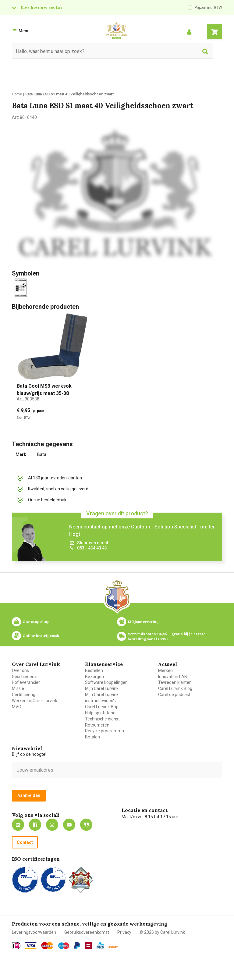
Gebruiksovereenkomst (86, 932)
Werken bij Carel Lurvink (34, 700)
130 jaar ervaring (143, 621)
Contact (25, 842)
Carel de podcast (174, 694)
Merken (165, 670)
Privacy (124, 932)
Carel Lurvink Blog (175, 688)
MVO (16, 706)
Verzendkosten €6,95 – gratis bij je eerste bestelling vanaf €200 (167, 636)
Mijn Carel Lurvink (102, 688)
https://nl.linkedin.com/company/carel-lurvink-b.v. (18, 825)
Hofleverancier (26, 682)
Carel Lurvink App (102, 706)
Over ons (20, 670)
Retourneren (97, 725)
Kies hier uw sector (41, 7)
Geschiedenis (24, 676)
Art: (28, 398)
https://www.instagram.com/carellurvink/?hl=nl (52, 825)
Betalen (92, 736)
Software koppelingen (106, 682)
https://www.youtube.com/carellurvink (69, 825)
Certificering (23, 694)
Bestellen (94, 670)
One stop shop (36, 621)
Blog (86, 825)
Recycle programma (104, 730)
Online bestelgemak (41, 635)
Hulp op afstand (100, 712)
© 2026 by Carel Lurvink (162, 932)
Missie (18, 688)
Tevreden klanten (175, 682)
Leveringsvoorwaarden (34, 932)
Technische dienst (102, 718)
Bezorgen (94, 676)
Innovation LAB (172, 676)
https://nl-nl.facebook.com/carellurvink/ (35, 825)
